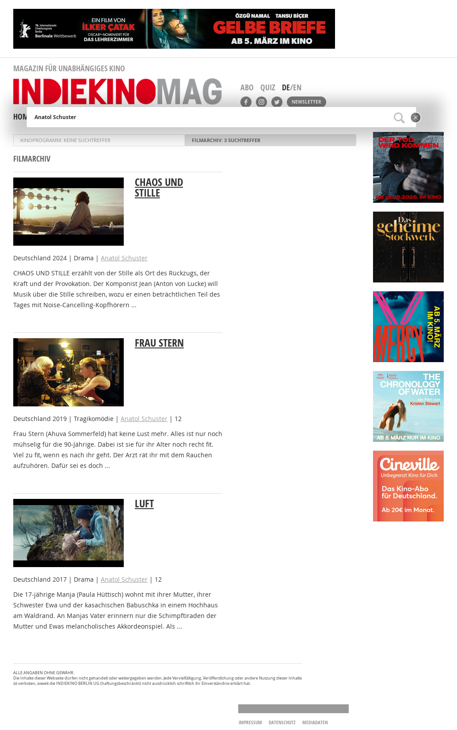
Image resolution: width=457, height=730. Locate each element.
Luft (144, 503)
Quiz (267, 87)
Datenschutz (282, 722)
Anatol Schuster (124, 258)
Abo (247, 87)
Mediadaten (315, 722)
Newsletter (306, 102)
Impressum (250, 722)
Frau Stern (159, 343)
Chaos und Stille (159, 187)
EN (297, 87)
